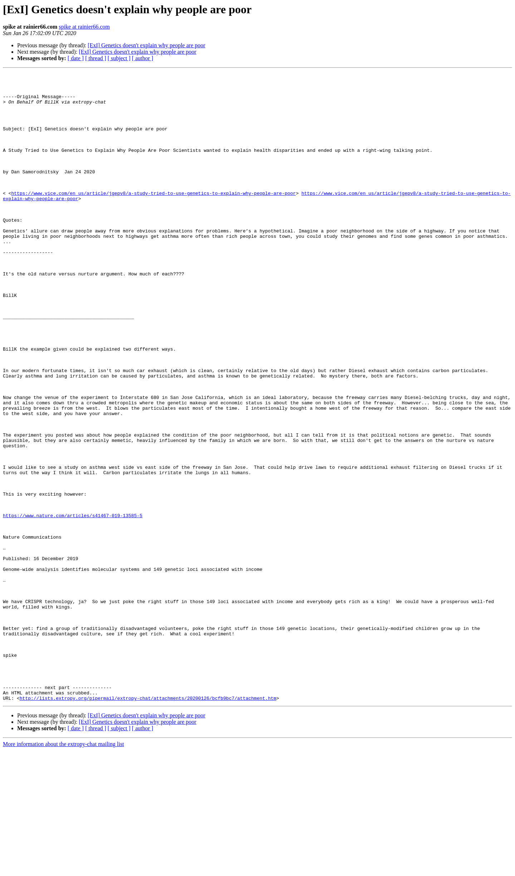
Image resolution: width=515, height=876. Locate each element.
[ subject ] (119, 58)
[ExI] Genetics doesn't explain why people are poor (146, 45)
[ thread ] (95, 58)
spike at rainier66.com (84, 27)
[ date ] (76, 58)
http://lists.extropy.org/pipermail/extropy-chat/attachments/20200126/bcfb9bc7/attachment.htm (148, 823)
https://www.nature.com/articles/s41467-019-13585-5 (72, 604)
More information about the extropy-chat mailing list (63, 870)
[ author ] (142, 58)
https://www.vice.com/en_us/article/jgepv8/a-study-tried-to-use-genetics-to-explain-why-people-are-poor (153, 218)
